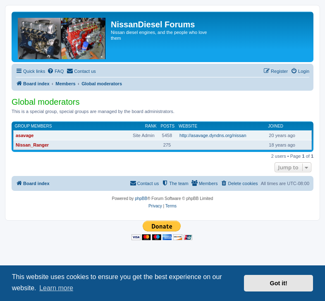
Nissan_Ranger (32, 144)
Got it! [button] (278, 283)
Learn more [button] (56, 287)
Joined (275, 126)
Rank (151, 126)
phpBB (141, 198)
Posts (167, 126)
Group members (33, 126)
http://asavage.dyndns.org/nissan (212, 135)
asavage (24, 135)
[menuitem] (55, 71)
